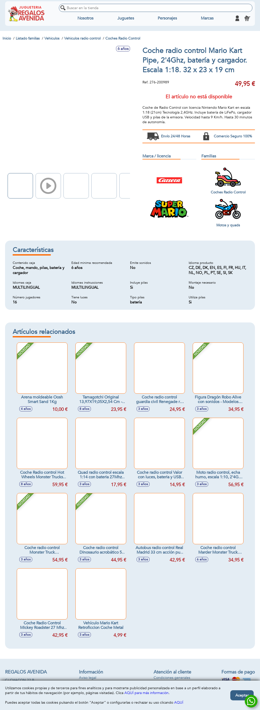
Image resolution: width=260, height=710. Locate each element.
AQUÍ (178, 702)
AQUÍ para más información (146, 692)
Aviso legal (87, 677)
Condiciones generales (172, 677)
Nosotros (85, 18)
